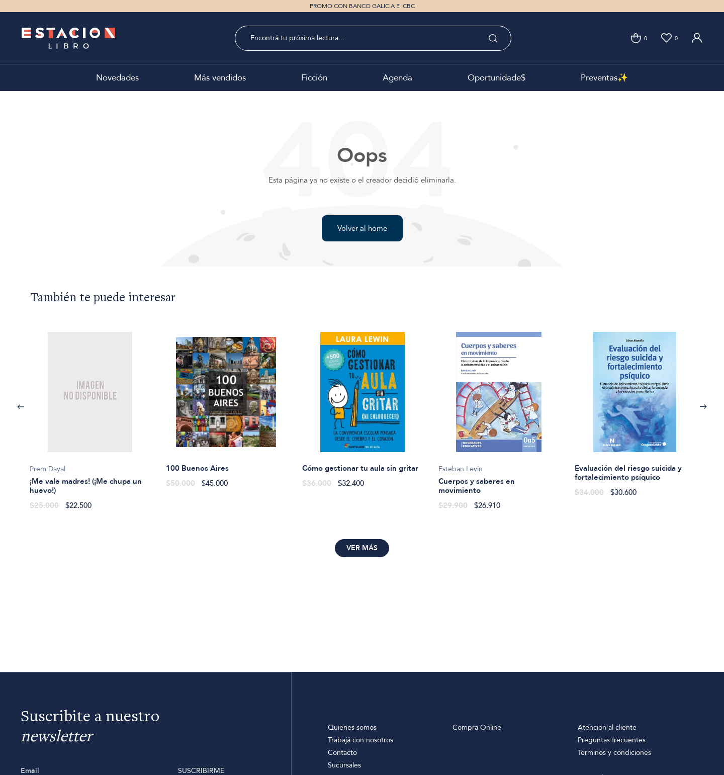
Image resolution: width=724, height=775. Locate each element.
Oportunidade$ (496, 77)
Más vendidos (220, 77)
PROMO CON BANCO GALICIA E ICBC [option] (362, 6)
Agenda (397, 77)
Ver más (362, 548)
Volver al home (362, 228)
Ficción (314, 77)
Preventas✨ (604, 77)
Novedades (117, 77)
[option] (90, 415)
